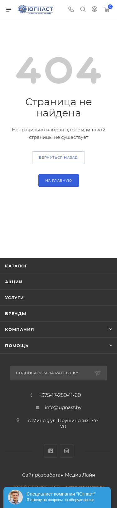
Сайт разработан (43, 475)
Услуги (14, 297)
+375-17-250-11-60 (60, 395)
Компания (19, 329)
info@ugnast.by (63, 407)
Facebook (50, 451)
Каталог (16, 265)
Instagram (66, 451)
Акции (14, 281)
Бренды (15, 313)
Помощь (16, 345)
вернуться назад (58, 157)
